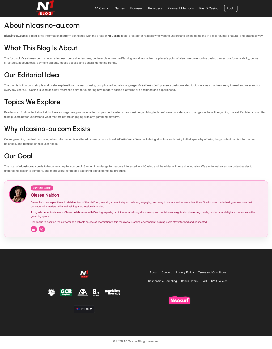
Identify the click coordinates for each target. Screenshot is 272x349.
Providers (155, 8)
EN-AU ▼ (84, 309)
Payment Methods (181, 8)
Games (120, 8)
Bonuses (136, 8)
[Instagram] (42, 229)
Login (230, 8)
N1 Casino (102, 8)
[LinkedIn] (34, 229)
